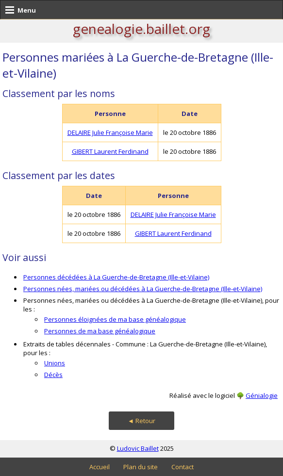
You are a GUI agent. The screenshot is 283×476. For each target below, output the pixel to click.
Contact (182, 466)
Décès (53, 374)
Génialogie (262, 395)
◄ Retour (141, 420)
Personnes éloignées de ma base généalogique (115, 319)
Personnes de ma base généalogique (99, 331)
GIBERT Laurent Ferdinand (110, 151)
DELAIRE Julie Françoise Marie (110, 132)
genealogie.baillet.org (141, 28)
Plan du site (140, 466)
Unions (54, 363)
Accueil (99, 466)
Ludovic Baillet (138, 448)
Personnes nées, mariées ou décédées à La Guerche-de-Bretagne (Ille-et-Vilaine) (142, 288)
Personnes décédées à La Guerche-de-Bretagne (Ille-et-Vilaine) (116, 277)
